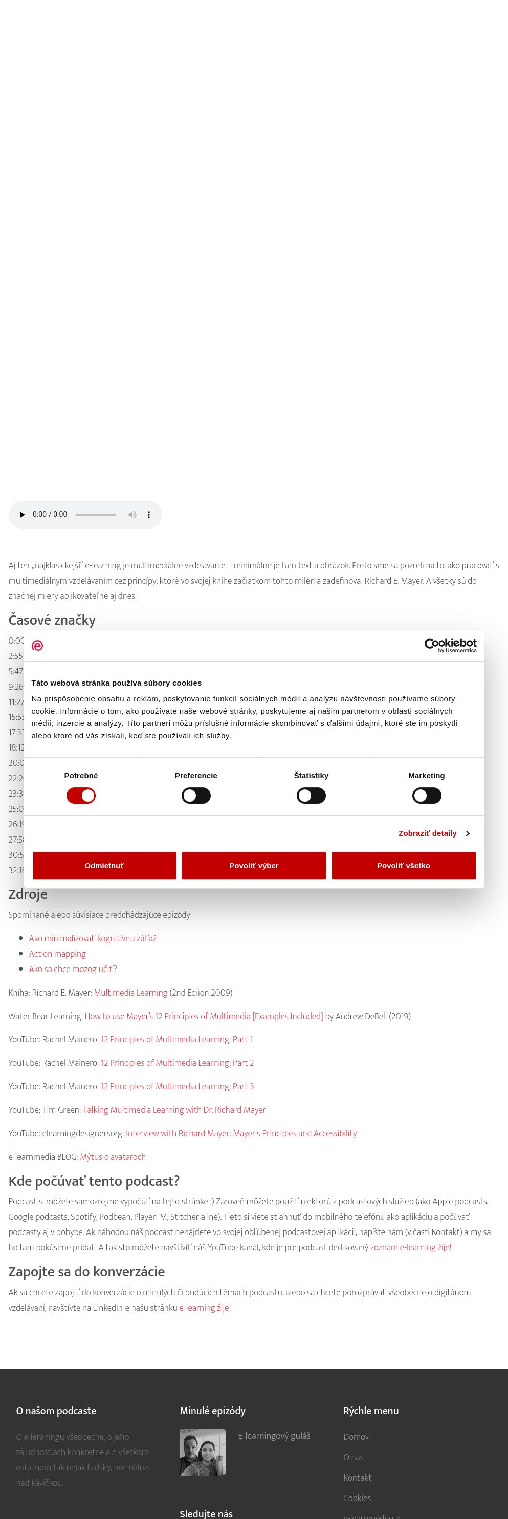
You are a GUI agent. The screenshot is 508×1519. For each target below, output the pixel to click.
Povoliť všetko (403, 865)
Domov (355, 1436)
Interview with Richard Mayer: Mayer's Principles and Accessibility (241, 1133)
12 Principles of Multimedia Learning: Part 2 (177, 1062)
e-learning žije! (205, 1308)
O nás (353, 1457)
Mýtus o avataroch (113, 1157)
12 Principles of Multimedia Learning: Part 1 (177, 1039)
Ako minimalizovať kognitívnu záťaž (93, 938)
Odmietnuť (104, 865)
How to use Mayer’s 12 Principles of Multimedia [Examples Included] (204, 1016)
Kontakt (357, 1477)
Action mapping (57, 953)
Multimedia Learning (131, 992)
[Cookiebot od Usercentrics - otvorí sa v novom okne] (432, 645)
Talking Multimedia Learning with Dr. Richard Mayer (174, 1110)
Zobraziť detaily (428, 833)
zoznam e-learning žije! (411, 1247)
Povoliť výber (253, 865)
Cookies (357, 1498)
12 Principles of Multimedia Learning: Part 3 (177, 1086)
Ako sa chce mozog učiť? (73, 969)
